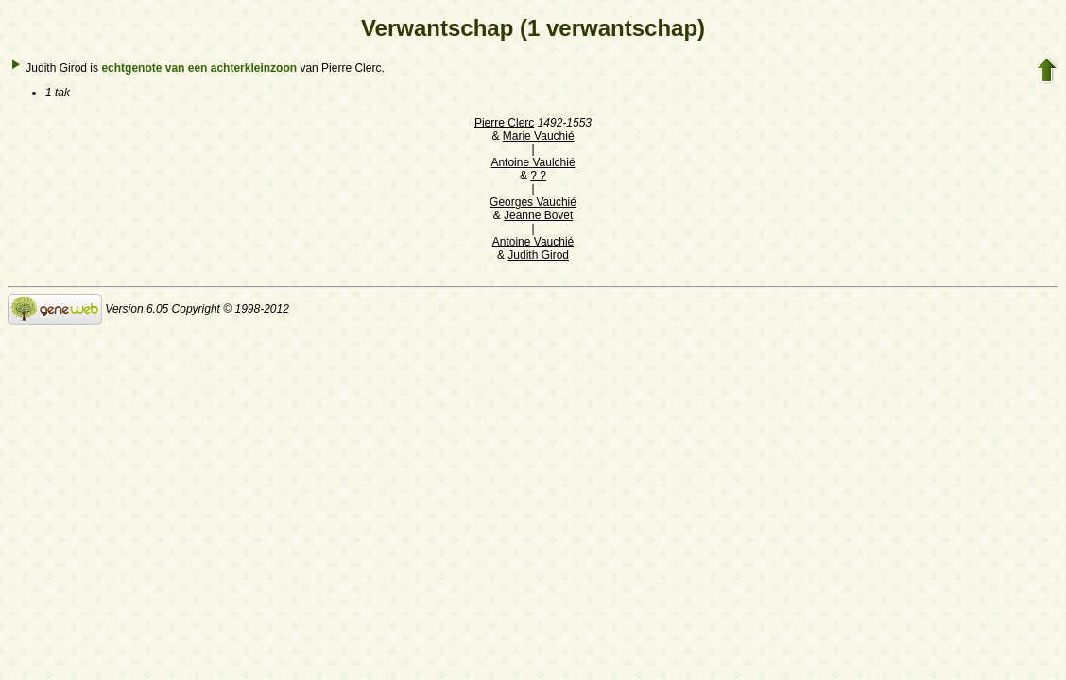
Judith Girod (538, 255)
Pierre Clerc (504, 122)
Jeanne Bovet (538, 215)
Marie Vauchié (539, 136)
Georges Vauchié (533, 202)
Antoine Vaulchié (532, 162)
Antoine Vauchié (533, 241)
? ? (538, 175)
